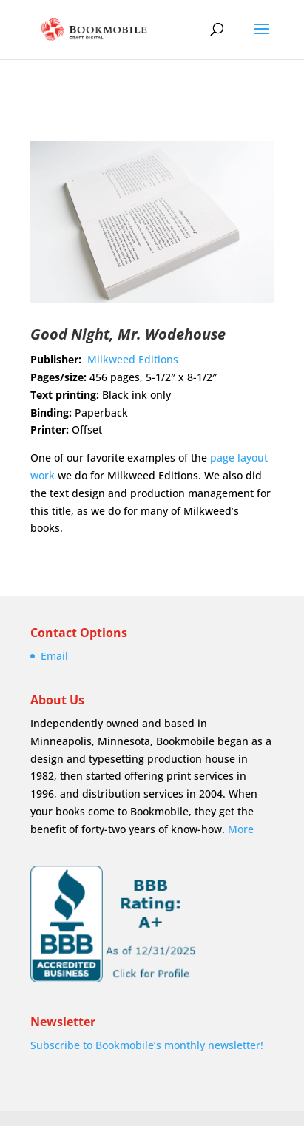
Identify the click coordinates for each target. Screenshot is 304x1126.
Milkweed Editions (132, 359)
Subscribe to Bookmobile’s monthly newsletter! (146, 1045)
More (241, 829)
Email (54, 656)
